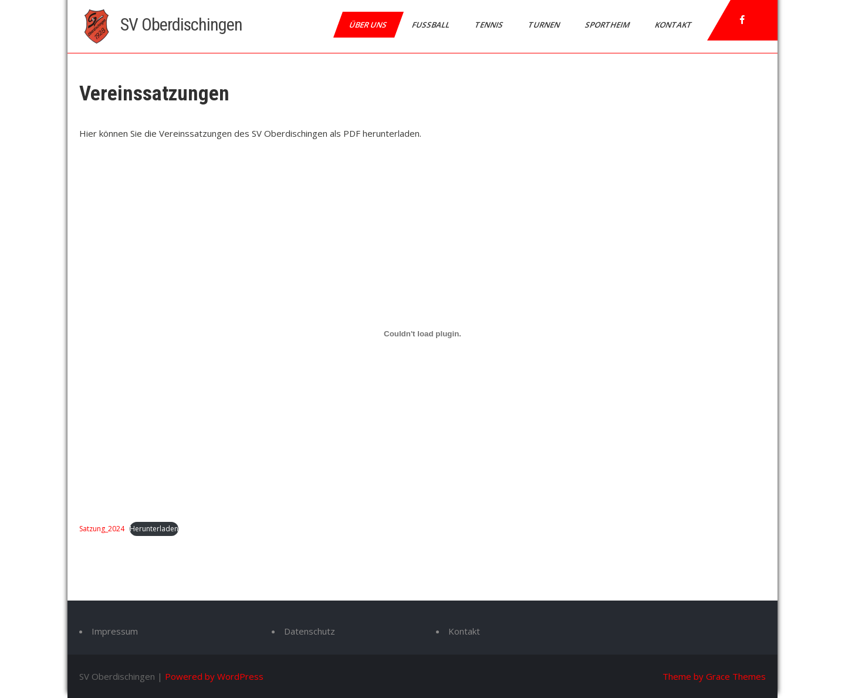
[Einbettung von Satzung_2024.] (422, 334)
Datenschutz (309, 631)
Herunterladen (154, 529)
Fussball (431, 24)
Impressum (115, 631)
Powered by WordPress (214, 676)
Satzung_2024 (101, 529)
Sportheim (608, 24)
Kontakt (674, 24)
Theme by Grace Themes (714, 676)
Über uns (369, 24)
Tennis (490, 24)
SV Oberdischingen (181, 24)
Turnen (545, 24)
